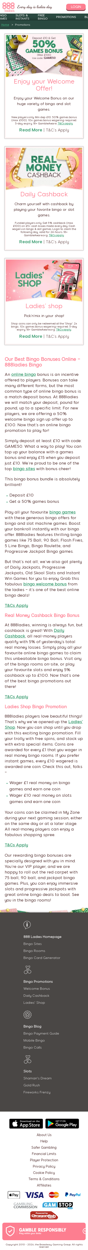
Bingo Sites (32, 944)
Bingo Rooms (34, 951)
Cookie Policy (44, 1173)
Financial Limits (44, 1154)
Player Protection (44, 1160)
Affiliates (44, 1185)
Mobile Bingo (34, 1040)
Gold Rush (31, 1085)
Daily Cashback (44, 194)
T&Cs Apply (16, 605)
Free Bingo (43, 17)
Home (5, 24)
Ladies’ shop (44, 306)
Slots (27, 1071)
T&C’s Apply (57, 130)
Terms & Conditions (44, 1179)
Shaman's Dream (37, 1078)
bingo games (62, 512)
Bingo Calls (32, 1047)
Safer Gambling (44, 1148)
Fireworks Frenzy (36, 1092)
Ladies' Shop (34, 1003)
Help (44, 1141)
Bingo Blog (32, 1026)
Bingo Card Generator (41, 958)
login (76, 7)
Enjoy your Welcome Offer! (44, 85)
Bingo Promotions (38, 982)
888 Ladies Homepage (42, 937)
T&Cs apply (56, 235)
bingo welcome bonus (45, 584)
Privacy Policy (44, 1167)
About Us (44, 1135)
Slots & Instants (22, 17)
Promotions (66, 17)
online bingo (23, 374)
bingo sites (24, 468)
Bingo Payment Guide (41, 1033)
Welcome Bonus (36, 989)
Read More (30, 130)
